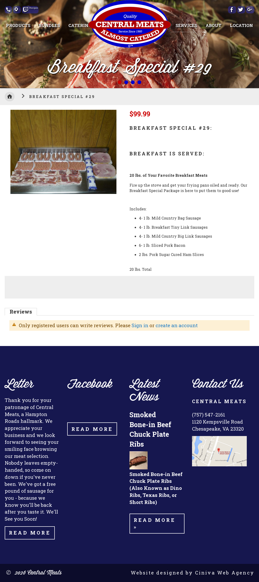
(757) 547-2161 (208, 414)
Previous (8, 43)
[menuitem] (18, 25)
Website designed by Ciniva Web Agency (192, 572)
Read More (30, 532)
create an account (177, 325)
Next (250, 43)
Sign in (140, 325)
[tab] (21, 311)
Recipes (32, 8)
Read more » (154, 523)
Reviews (21, 311)
